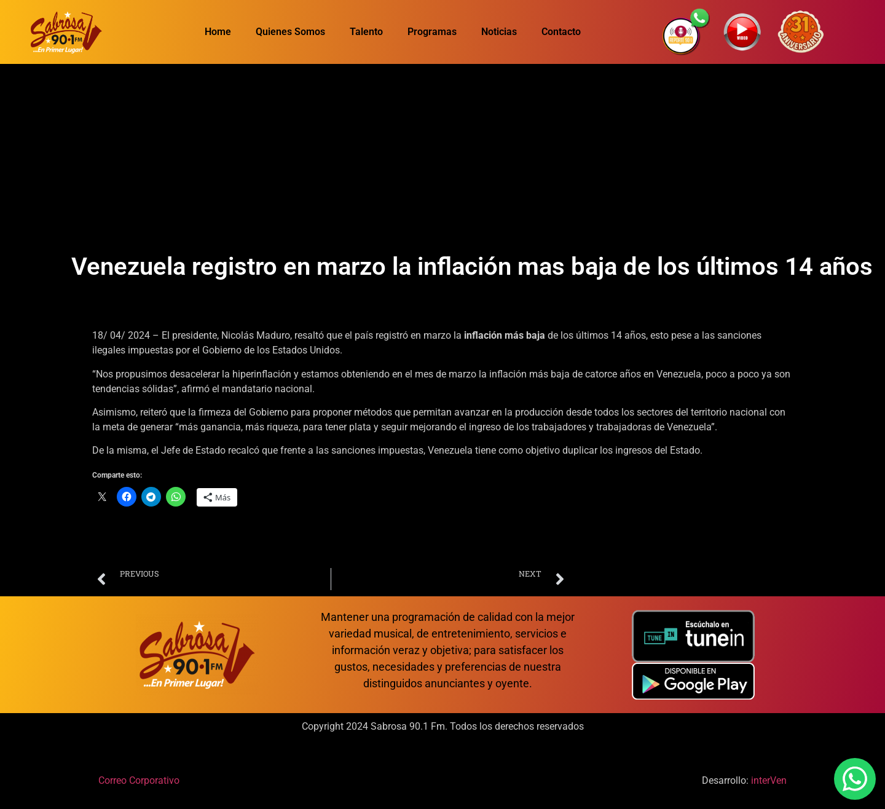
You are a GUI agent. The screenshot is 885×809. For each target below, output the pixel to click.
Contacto (561, 31)
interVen (769, 780)
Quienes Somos (290, 31)
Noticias (499, 31)
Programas (432, 31)
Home (218, 31)
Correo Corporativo (138, 780)
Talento (366, 31)
